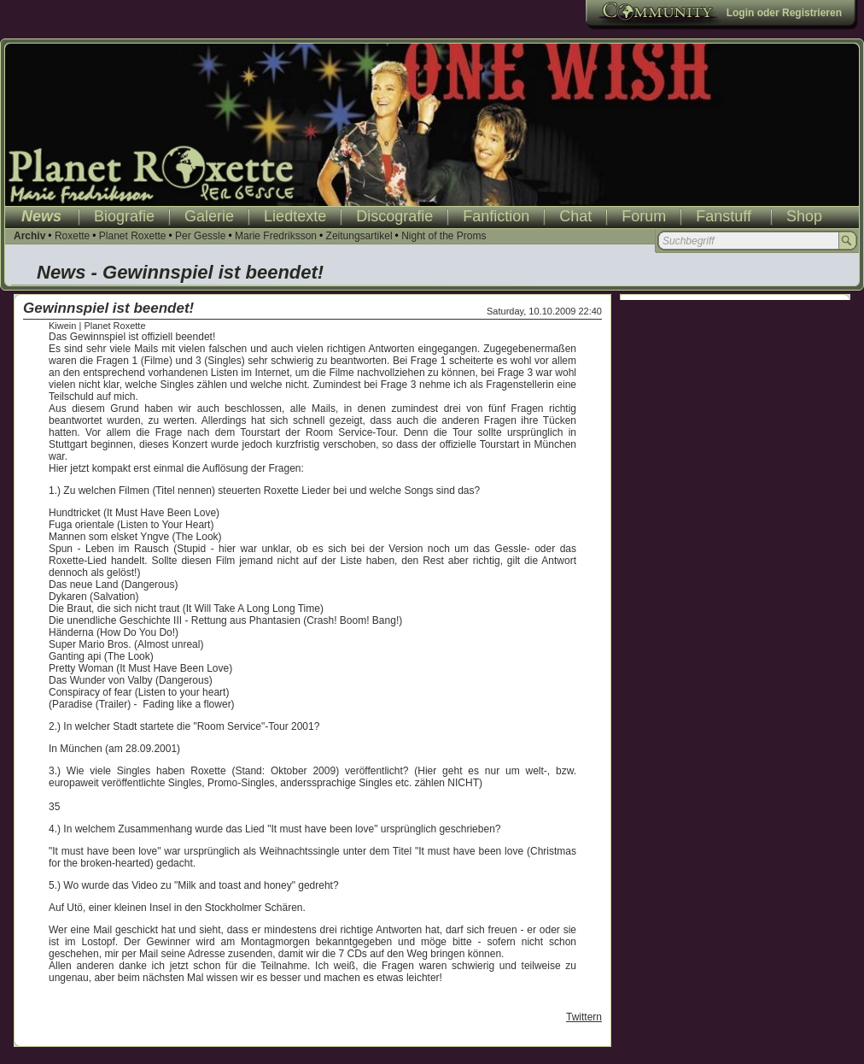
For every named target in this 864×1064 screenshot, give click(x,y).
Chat (575, 216)
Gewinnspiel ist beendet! (108, 308)
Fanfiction (496, 216)
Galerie (209, 216)
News (41, 216)
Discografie (394, 216)
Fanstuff (723, 216)
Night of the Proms (443, 236)
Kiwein (62, 325)
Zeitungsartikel (359, 236)
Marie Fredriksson (276, 236)
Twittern (584, 1017)
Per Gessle (200, 236)
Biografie (124, 216)
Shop (804, 216)
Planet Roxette (132, 236)
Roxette (72, 236)
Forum (644, 216)
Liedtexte (295, 216)
